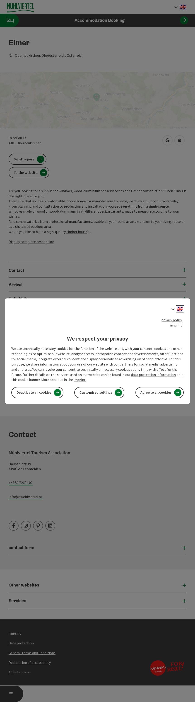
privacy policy (171, 320)
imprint (176, 325)
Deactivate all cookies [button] (34, 392)
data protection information (153, 374)
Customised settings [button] (95, 392)
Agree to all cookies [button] (155, 392)
